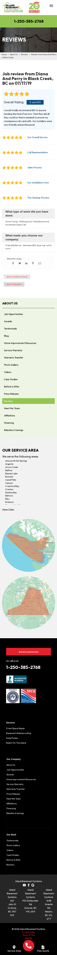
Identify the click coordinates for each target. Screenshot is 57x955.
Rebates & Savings (13, 430)
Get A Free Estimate (28, 652)
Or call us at (12, 661)
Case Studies (11, 379)
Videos (7, 372)
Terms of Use (28, 935)
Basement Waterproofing (18, 733)
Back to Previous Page (17, 277)
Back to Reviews (14, 284)
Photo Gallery (11, 364)
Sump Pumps (12, 738)
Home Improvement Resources (20, 343)
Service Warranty (13, 350)
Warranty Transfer (13, 357)
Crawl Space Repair (15, 728)
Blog (6, 335)
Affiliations (9, 415)
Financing (9, 422)
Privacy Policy (28, 932)
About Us (10, 303)
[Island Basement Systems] (13, 8)
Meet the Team (12, 408)
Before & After (11, 386)
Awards (8, 321)
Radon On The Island (16, 743)
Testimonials (10, 328)
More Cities (8, 509)
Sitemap (28, 938)
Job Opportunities (13, 314)
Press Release (11, 393)
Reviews (8, 401)
